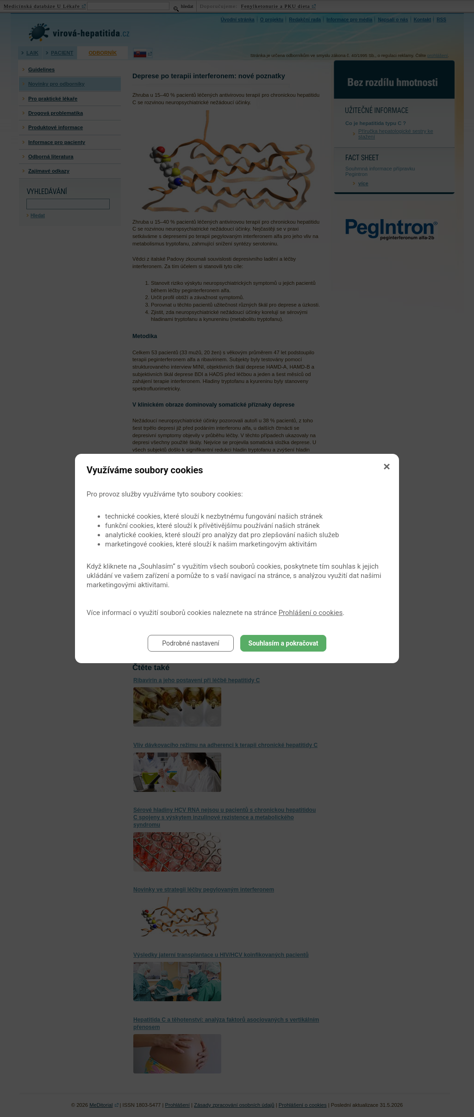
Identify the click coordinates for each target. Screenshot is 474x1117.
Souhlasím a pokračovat (283, 643)
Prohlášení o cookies (311, 613)
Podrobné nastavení (190, 643)
